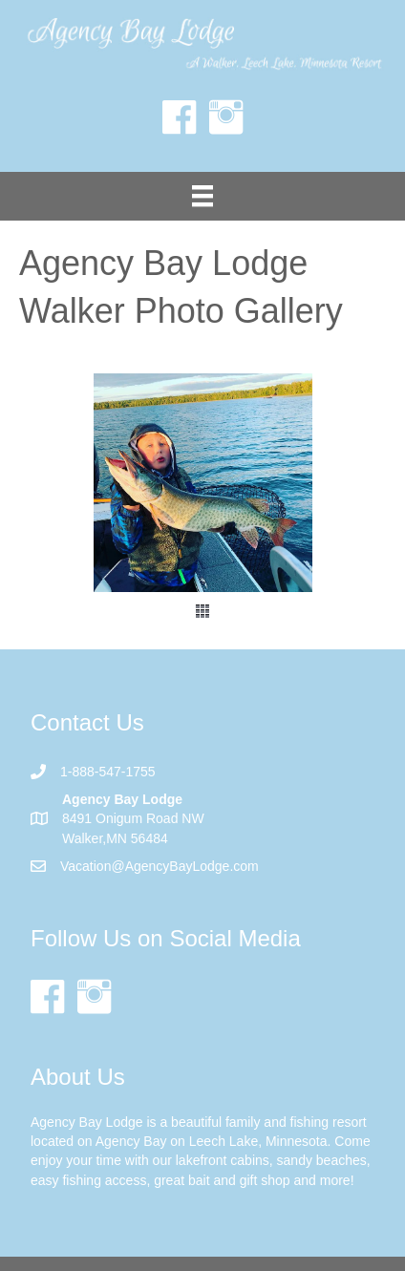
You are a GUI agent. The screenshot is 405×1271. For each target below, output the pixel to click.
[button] (202, 611)
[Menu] (202, 196)
